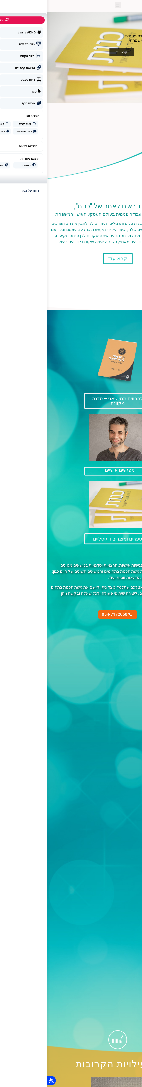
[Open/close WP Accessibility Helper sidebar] (4, 1080)
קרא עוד (75, 52)
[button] (71, 5)
